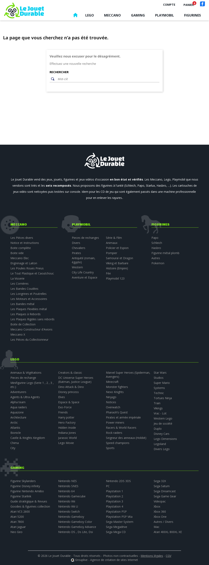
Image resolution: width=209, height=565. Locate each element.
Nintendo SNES (68, 486)
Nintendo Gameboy (71, 517)
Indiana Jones (67, 433)
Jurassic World (67, 438)
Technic (159, 393)
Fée (108, 273)
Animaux (111, 243)
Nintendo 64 (66, 491)
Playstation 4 (114, 506)
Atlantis (15, 428)
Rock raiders (114, 433)
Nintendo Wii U (68, 506)
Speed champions (117, 443)
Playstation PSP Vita (119, 517)
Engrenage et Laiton (23, 263)
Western (77, 267)
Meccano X (17, 334)
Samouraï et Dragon (119, 258)
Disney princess (68, 392)
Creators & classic (70, 372)
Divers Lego (162, 449)
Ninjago (111, 397)
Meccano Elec (19, 258)
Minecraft (112, 382)
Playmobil (164, 15)
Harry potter (66, 417)
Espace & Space (68, 402)
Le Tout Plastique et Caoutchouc (32, 273)
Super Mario (162, 383)
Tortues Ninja (163, 398)
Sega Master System (119, 522)
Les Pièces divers (21, 238)
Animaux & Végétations (25, 372)
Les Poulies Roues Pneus (27, 268)
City (12, 448)
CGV (168, 556)
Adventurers (18, 392)
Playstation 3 (114, 501)
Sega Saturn (162, 486)
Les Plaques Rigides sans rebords (32, 319)
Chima (14, 443)
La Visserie (17, 278)
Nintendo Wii (66, 501)
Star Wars (160, 372)
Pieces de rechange (23, 378)
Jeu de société (163, 423)
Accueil (75, 16)
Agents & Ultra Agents (25, 397)
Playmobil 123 (115, 278)
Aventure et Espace (84, 277)
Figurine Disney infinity (25, 486)
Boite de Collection (23, 324)
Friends (63, 412)
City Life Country (83, 272)
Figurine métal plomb (165, 253)
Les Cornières (19, 283)
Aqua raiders (18, 407)
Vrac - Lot (160, 413)
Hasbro (156, 248)
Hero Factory (67, 422)
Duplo (158, 429)
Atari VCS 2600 (20, 511)
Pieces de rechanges (85, 238)
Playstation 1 (114, 491)
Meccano (112, 15)
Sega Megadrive (116, 527)
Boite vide (17, 253)
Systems (159, 388)
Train (157, 403)
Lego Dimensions (165, 439)
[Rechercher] (107, 79)
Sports (110, 448)
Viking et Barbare (117, 263)
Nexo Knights (115, 392)
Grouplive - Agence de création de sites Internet (106, 560)
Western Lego (163, 418)
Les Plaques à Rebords (25, 314)
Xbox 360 (160, 511)
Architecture (18, 417)
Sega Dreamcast (165, 491)
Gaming (138, 15)
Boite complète (20, 248)
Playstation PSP (116, 511)
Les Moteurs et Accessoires (28, 299)
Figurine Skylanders (23, 481)
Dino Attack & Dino (71, 387)
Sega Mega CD (116, 532)
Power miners (115, 422)
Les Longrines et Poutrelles (28, 294)
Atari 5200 (17, 517)
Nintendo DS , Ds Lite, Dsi (75, 532)
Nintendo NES (67, 481)
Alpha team (18, 402)
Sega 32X (160, 481)
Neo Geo (16, 532)
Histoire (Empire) (117, 268)
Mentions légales (152, 556)
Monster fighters (117, 387)
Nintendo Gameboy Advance (77, 527)
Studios (158, 378)
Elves (61, 397)
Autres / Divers (163, 522)
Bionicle (15, 433)
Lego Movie (66, 443)
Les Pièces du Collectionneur (29, 339)
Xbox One (160, 517)
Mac (156, 527)
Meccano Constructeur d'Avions (31, 329)
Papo (154, 238)
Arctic (14, 422)
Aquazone (17, 412)
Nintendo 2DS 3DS (118, 481)
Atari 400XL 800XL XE (168, 532)
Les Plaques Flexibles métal (28, 309)
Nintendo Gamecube (72, 496)
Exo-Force (65, 407)
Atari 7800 (17, 522)
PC (108, 486)
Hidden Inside (67, 428)
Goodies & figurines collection (30, 506)
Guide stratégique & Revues (28, 501)
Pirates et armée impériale (123, 417)
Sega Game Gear (165, 496)
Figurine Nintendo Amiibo (27, 491)
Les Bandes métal (22, 304)
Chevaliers (78, 248)
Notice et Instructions (24, 243)
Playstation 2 (114, 496)
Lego (89, 15)
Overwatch (113, 407)
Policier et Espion (117, 248)
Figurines (192, 15)
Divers (76, 243)
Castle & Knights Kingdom (27, 438)
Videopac (160, 501)
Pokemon (157, 263)
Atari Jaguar (18, 527)
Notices (111, 402)
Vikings (158, 408)
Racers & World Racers (121, 428)
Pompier (111, 253)
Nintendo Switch (69, 511)
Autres (155, 258)
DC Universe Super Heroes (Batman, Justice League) (75, 380)
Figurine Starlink (20, 496)
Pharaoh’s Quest (117, 412)
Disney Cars (161, 434)
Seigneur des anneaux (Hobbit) (126, 438)
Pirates (76, 253)
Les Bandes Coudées (24, 289)
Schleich (156, 243)
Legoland (160, 444)
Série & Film (114, 238)
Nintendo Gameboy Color (75, 522)
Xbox (157, 506)
